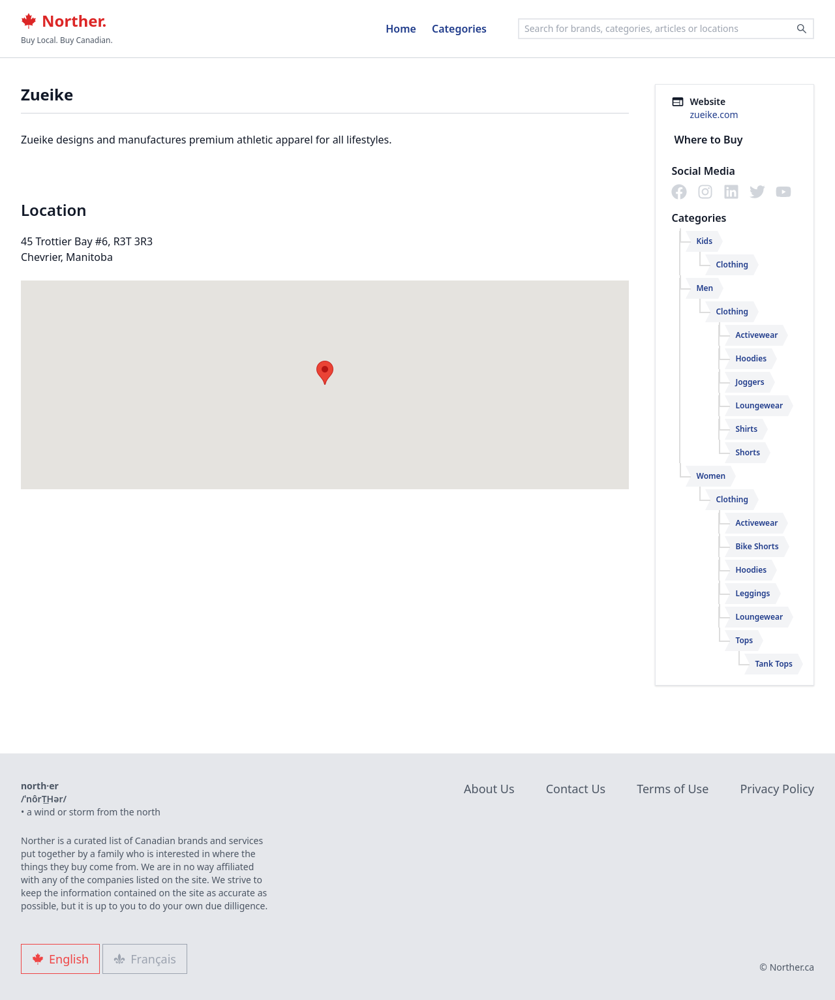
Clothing (732, 264)
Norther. (63, 20)
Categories (459, 29)
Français (145, 959)
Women (710, 475)
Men (704, 288)
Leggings (752, 593)
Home (401, 29)
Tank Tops (774, 663)
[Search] (802, 29)
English (60, 959)
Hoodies (751, 358)
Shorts (747, 452)
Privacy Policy (777, 788)
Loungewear (759, 405)
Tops (744, 640)
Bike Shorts (756, 546)
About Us (489, 788)
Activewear (756, 335)
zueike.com (714, 114)
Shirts (746, 428)
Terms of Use (672, 788)
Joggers (749, 381)
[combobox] (666, 29)
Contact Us (576, 788)
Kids (704, 241)
